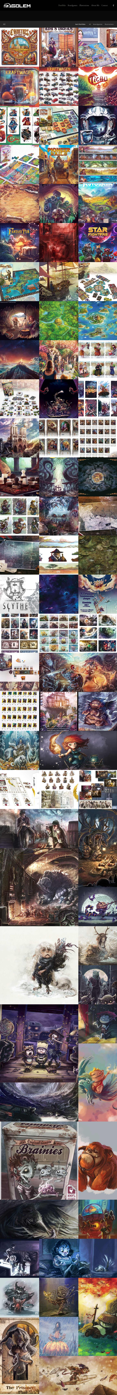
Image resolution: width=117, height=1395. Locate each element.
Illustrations (109, 24)
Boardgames (97, 24)
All (90, 24)
